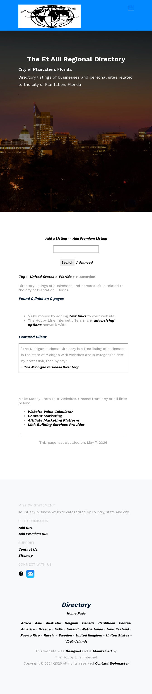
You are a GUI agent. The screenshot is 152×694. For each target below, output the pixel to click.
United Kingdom (89, 635)
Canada (88, 623)
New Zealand (117, 629)
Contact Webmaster (112, 663)
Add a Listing (56, 238)
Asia (38, 623)
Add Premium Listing (89, 238)
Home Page (76, 613)
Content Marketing (45, 416)
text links (77, 316)
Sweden (65, 635)
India (58, 629)
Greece (45, 629)
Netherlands (92, 629)
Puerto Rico (30, 635)
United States (42, 277)
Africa (26, 623)
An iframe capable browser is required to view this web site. (73, 361)
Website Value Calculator (50, 412)
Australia (53, 623)
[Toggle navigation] (131, 7)
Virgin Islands (76, 641)
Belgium (71, 623)
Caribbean (106, 623)
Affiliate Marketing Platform (53, 420)
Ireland (72, 629)
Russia (48, 635)
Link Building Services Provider (56, 424)
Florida (65, 277)
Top (22, 277)
